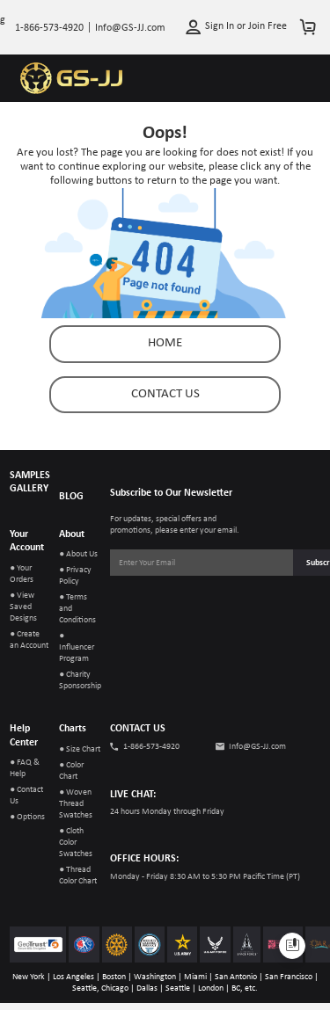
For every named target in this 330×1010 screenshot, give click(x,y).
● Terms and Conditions (77, 608)
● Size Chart (79, 749)
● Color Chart (71, 770)
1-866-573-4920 (151, 747)
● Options (27, 817)
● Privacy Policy (75, 575)
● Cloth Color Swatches (75, 842)
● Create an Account (29, 639)
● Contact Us (26, 795)
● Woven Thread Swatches (75, 804)
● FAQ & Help (25, 768)
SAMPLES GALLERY (30, 482)
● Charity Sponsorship (80, 680)
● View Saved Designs (23, 607)
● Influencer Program (76, 647)
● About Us (78, 554)
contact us (165, 394)
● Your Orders (21, 574)
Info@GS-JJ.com (257, 747)
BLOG (71, 496)
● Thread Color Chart (78, 875)
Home (165, 343)
